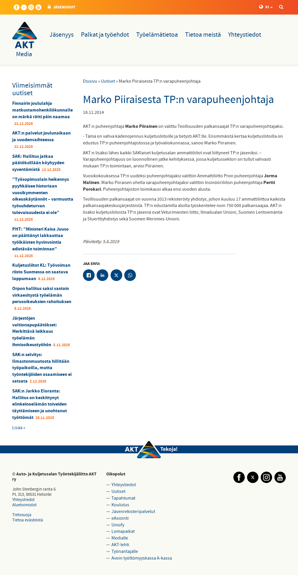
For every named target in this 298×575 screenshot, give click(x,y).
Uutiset (108, 81)
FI (266, 7)
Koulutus (120, 505)
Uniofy (117, 525)
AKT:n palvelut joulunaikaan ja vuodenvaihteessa (41, 136)
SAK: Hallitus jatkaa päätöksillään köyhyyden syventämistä (38, 163)
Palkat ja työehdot (105, 35)
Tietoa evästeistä (27, 520)
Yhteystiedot (244, 35)
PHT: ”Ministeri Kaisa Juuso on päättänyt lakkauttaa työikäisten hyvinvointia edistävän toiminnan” (40, 239)
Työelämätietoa (157, 35)
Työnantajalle (124, 551)
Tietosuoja (21, 515)
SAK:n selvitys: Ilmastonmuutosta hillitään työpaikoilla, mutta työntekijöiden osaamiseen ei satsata (42, 367)
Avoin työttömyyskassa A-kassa (141, 558)
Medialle (119, 538)
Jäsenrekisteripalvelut (133, 511)
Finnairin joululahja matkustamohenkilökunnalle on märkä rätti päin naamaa (42, 110)
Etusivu (90, 81)
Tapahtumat (123, 498)
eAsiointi (120, 518)
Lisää (17, 428)
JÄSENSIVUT (61, 7)
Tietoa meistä (203, 35)
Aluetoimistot (24, 505)
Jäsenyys (61, 35)
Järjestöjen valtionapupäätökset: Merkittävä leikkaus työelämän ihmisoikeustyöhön (34, 331)
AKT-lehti (120, 545)
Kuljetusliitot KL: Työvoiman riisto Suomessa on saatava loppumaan (41, 272)
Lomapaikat (123, 531)
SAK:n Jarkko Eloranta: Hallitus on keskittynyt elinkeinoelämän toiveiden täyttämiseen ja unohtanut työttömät (39, 404)
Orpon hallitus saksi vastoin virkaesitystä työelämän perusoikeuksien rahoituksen (41, 295)
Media (24, 54)
